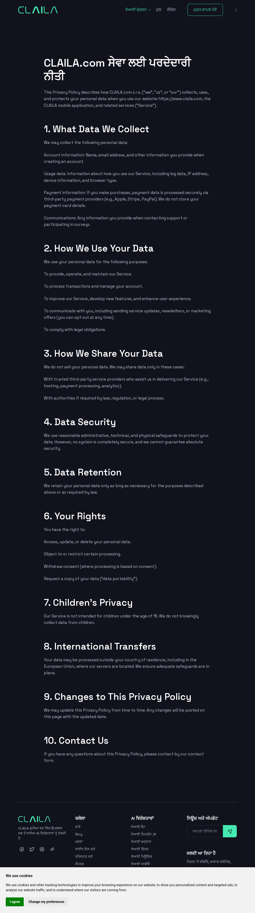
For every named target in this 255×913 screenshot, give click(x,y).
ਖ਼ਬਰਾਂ (79, 841)
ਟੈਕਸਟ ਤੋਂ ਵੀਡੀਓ (197, 862)
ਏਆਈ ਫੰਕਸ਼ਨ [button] (136, 9)
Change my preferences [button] (46, 902)
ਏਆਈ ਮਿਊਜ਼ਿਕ (141, 856)
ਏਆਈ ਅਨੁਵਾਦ (141, 841)
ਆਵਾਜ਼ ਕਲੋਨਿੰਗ (220, 862)
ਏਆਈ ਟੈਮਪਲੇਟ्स (143, 834)
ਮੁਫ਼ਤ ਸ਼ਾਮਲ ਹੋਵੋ (205, 9)
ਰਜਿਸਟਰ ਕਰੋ (84, 856)
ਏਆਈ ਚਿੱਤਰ (140, 849)
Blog (78, 834)
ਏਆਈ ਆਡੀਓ (140, 864)
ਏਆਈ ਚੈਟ (138, 827)
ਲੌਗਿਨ (171, 9)
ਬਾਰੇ (78, 827)
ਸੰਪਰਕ (79, 864)
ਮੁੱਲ (158, 9)
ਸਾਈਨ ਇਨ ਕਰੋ (85, 849)
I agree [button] (15, 902)
